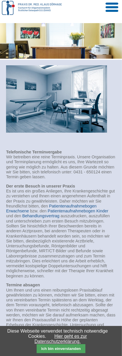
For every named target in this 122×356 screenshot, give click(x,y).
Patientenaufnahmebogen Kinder (78, 211)
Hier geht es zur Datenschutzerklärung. (60, 339)
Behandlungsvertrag (40, 216)
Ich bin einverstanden (61, 348)
